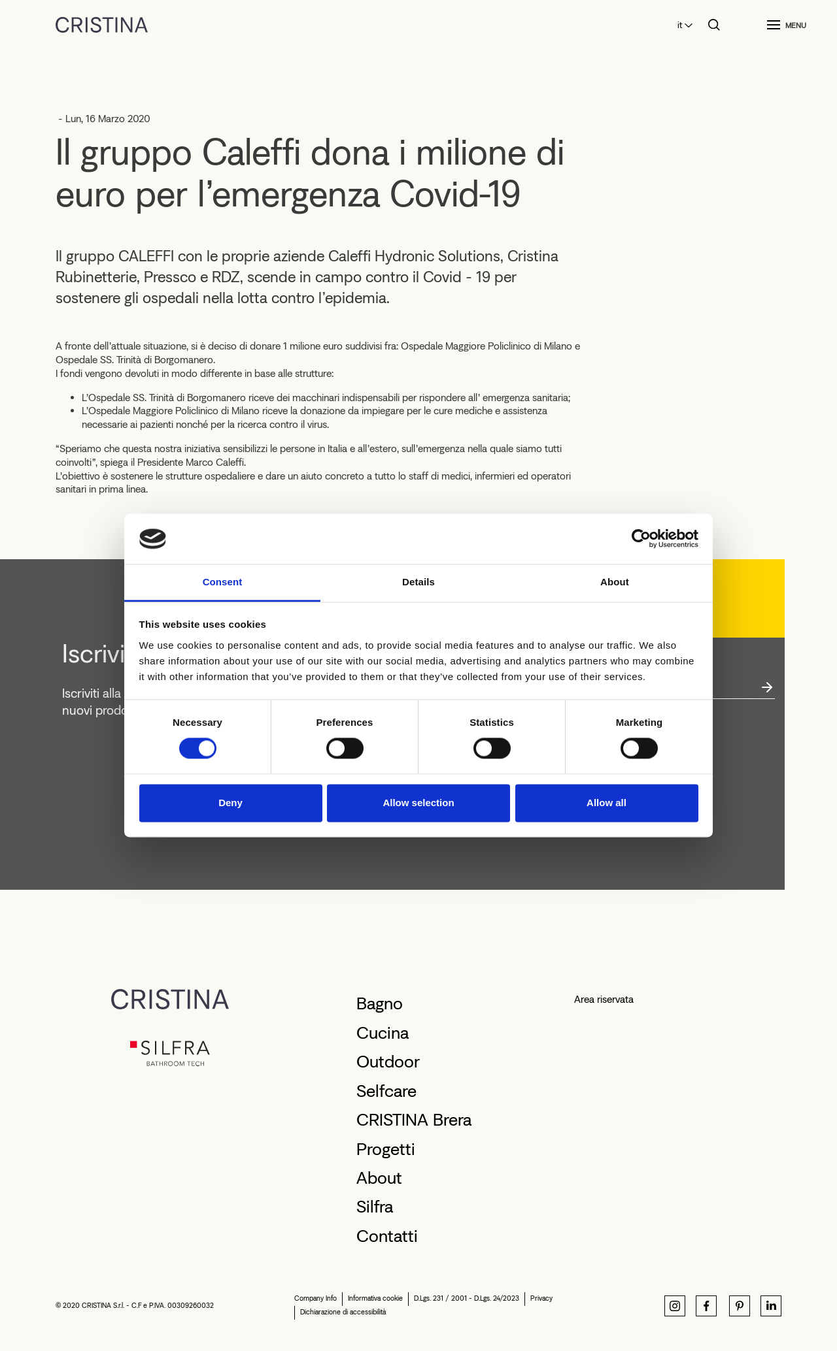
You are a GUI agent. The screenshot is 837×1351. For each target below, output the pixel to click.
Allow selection (418, 802)
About (379, 1177)
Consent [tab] (223, 581)
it (679, 25)
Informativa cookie (375, 1298)
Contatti (387, 1236)
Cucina (382, 1032)
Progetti (385, 1149)
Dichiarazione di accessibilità (343, 1312)
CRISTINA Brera (413, 1119)
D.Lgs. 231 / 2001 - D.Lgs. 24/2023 (466, 1298)
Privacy (541, 1298)
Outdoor (388, 1061)
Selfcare (386, 1091)
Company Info (315, 1298)
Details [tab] (418, 581)
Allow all (606, 802)
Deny (230, 802)
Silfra (374, 1206)
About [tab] (614, 581)
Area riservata (604, 999)
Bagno (379, 1003)
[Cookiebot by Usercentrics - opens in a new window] (641, 539)
